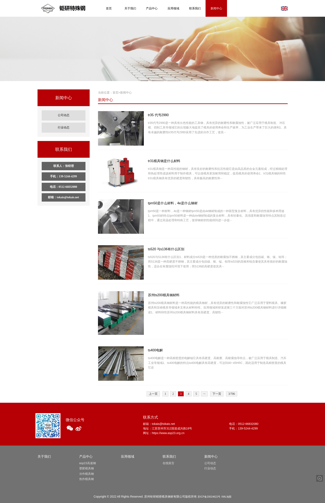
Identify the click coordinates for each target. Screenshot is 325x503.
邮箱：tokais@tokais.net (63, 193)
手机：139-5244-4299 (63, 172)
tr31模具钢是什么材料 (164, 161)
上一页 (153, 393)
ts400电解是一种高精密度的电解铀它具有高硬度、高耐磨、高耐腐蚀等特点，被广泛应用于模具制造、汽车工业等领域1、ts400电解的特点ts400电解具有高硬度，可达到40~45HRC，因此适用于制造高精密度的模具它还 (217, 362)
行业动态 (63, 124)
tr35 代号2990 (158, 115)
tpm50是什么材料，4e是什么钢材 (173, 203)
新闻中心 (216, 8)
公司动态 (63, 114)
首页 (109, 8)
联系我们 (195, 8)
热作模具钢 (86, 479)
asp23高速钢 (87, 463)
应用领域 (173, 8)
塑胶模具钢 (86, 468)
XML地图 (226, 496)
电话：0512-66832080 (63, 183)
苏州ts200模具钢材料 (163, 295)
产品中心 (152, 8)
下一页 (216, 393)
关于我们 (130, 8)
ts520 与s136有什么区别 (166, 249)
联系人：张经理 (63, 162)
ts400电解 (155, 350)
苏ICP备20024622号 (209, 496)
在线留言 (168, 463)
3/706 (231, 393)
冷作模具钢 (86, 473)
